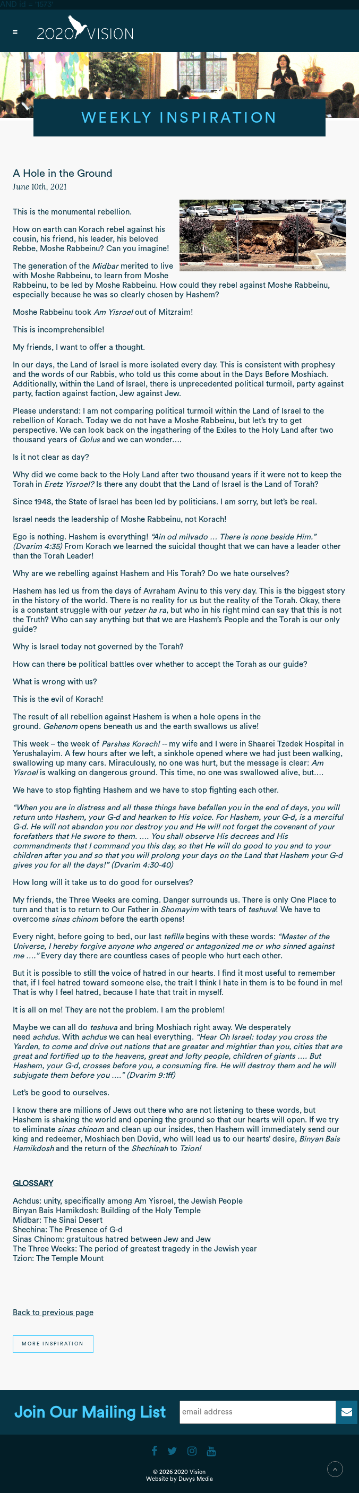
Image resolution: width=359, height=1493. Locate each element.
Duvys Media (195, 1479)
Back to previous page (53, 1313)
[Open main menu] (180, 30)
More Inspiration (53, 1344)
